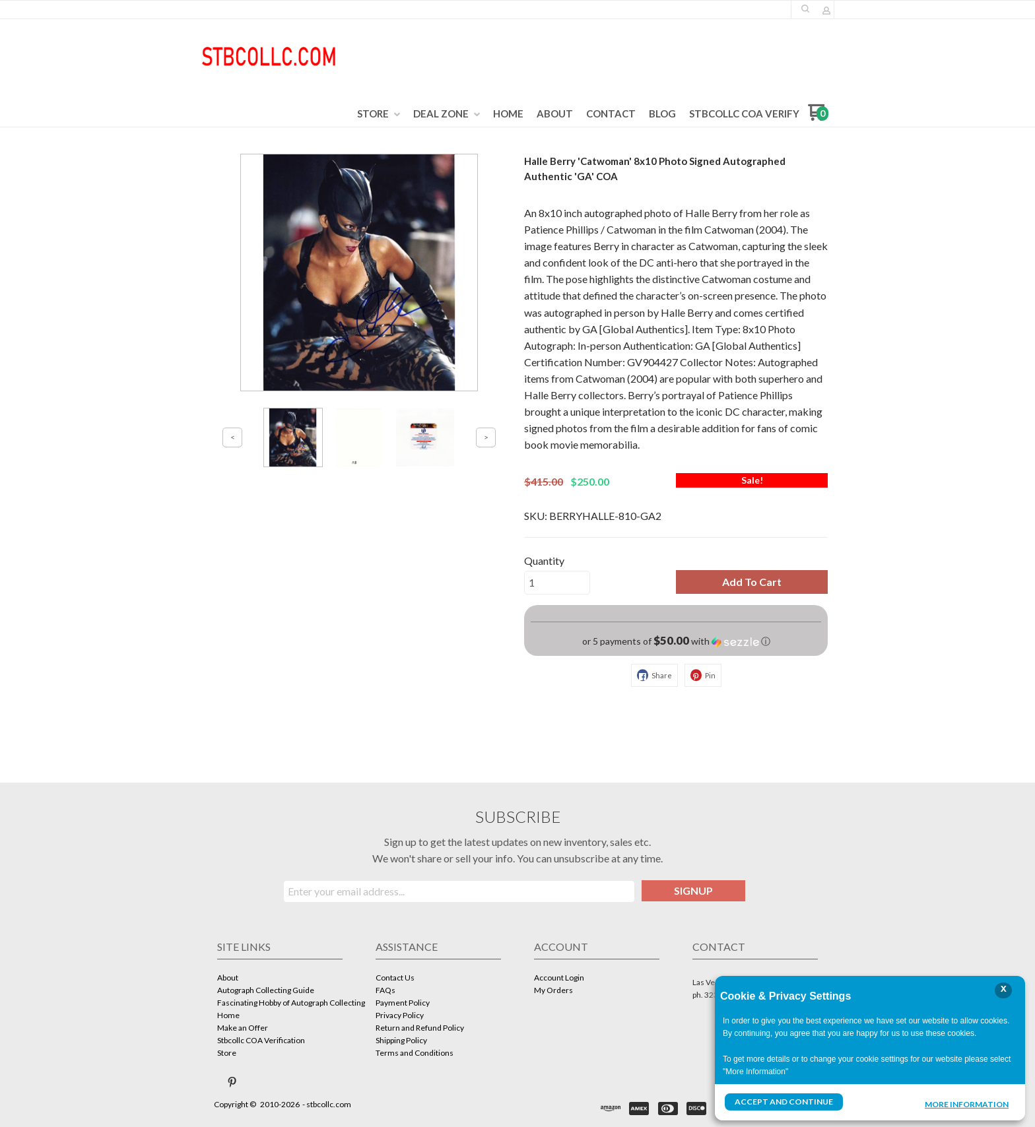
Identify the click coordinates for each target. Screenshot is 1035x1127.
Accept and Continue (783, 1102)
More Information (967, 1103)
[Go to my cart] (818, 117)
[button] (805, 8)
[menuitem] (378, 114)
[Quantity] (557, 583)
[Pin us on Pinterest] (232, 1082)
